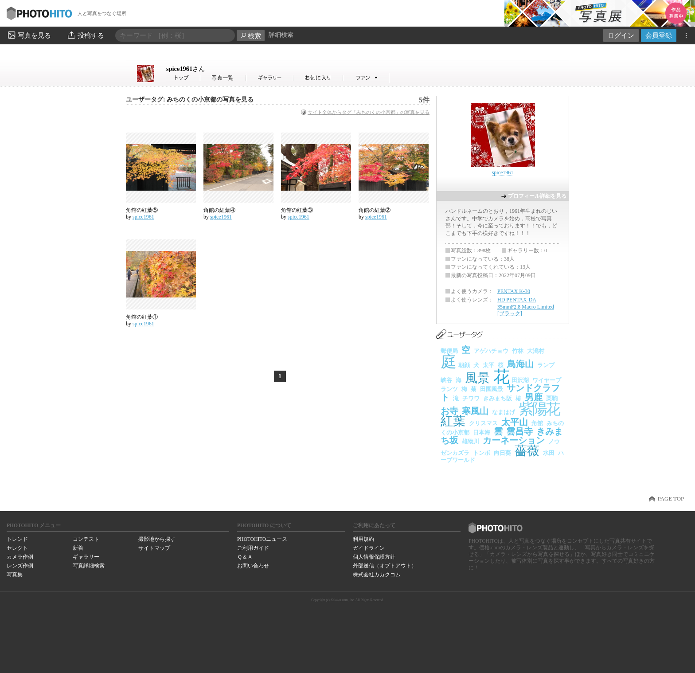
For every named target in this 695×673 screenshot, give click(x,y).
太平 (488, 365)
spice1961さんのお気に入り (318, 78)
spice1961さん (183, 78)
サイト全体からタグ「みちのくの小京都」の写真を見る (368, 112)
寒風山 (475, 411)
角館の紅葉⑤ (142, 210)
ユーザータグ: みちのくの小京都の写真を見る (190, 99)
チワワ (471, 398)
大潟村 (535, 351)
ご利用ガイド (253, 548)
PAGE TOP (671, 499)
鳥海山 (520, 364)
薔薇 (527, 451)
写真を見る (29, 35)
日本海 (481, 432)
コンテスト (86, 539)
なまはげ (503, 412)
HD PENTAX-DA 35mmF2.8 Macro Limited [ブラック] (525, 307)
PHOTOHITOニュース (262, 539)
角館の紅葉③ (297, 210)
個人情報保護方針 (374, 557)
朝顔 (464, 365)
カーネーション (514, 440)
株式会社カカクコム (377, 574)
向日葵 (502, 453)
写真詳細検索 (89, 565)
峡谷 (446, 380)
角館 (537, 423)
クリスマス (483, 423)
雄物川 (470, 441)
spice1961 (185, 68)
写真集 (15, 574)
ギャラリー (86, 557)
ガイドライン (369, 548)
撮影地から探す (157, 539)
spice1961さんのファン (366, 78)
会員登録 (658, 35)
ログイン (621, 35)
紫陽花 (539, 409)
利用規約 (363, 539)
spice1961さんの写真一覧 (223, 78)
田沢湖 (520, 380)
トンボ (481, 453)
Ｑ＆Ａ (245, 557)
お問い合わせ (253, 565)
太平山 (514, 422)
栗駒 (552, 398)
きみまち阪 (497, 398)
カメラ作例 (20, 557)
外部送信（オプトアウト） (385, 565)
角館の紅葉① (142, 317)
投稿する (85, 35)
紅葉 (453, 421)
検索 (250, 35)
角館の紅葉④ (219, 210)
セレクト (17, 548)
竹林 (517, 351)
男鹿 (534, 397)
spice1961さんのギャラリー (270, 78)
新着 (78, 548)
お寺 (449, 411)
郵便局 (449, 351)
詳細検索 (281, 34)
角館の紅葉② (374, 210)
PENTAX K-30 (513, 291)
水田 (548, 453)
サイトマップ (154, 548)
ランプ (545, 365)
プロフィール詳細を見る (537, 196)
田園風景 (491, 389)
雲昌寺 (519, 431)
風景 (477, 378)
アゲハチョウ (491, 351)
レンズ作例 (20, 565)
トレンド (17, 539)
